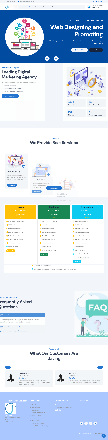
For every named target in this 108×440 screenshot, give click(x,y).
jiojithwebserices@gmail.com (26, 1)
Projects (51, 7)
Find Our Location (10, 1)
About (36, 7)
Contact (72, 7)
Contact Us (10, 251)
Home (30, 7)
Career (65, 7)
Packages (58, 7)
